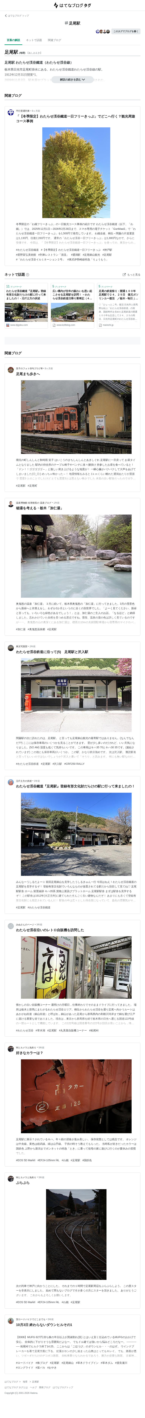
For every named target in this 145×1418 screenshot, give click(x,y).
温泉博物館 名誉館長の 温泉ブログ (33, 503)
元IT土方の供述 (24, 781)
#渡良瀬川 (121, 1362)
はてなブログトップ (63, 1387)
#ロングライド (24, 1367)
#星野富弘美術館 (26, 254)
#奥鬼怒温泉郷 (36, 629)
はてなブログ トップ (17, 15)
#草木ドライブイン (87, 1362)
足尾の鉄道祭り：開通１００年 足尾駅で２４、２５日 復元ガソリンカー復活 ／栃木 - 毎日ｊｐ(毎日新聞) (118, 295)
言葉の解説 (13, 40)
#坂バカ (40, 1367)
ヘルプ (33, 1387)
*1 (34, 74)
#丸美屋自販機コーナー (73, 1030)
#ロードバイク (24, 1362)
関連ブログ (54, 40)
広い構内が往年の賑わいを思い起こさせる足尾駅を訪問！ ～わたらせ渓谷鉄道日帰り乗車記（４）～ (72, 295)
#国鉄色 (87, 1160)
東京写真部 (21, 646)
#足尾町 (32, 485)
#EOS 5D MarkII (25, 1160)
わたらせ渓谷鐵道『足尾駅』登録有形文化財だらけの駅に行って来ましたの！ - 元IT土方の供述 (26, 294)
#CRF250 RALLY (74, 763)
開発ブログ (44, 1387)
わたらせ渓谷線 (84, 69)
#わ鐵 (65, 1160)
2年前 (32, 646)
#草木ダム (107, 1362)
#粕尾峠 (94, 1030)
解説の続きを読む (72, 79)
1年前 (56, 503)
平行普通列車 (23, 111)
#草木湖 (40, 1030)
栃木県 (9, 69)
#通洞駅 (76, 254)
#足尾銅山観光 (91, 254)
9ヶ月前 (49, 368)
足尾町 (27, 69)
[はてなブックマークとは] (27, 274)
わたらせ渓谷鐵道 (62, 69)
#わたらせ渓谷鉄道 (27, 763)
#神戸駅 (107, 249)
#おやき (52, 1367)
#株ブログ (42, 1362)
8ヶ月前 (36, 111)
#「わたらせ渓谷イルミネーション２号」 (40, 259)
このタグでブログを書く (125, 31)
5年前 (42, 1047)
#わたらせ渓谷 (24, 1030)
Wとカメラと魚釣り (26, 1047)
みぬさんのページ (25, 924)
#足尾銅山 (68, 1362)
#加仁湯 (20, 629)
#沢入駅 (57, 763)
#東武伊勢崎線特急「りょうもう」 (88, 259)
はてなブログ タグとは (16, 1387)
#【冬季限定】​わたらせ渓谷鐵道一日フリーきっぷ (71, 249)
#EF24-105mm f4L (48, 1160)
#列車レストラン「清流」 (53, 254)
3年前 (37, 781)
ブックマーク (14, 286)
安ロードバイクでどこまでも (31, 1319)
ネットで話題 (34, 40)
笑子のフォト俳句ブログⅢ (29, 368)
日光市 (18, 69)
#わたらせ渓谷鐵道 (27, 249)
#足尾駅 (107, 254)
